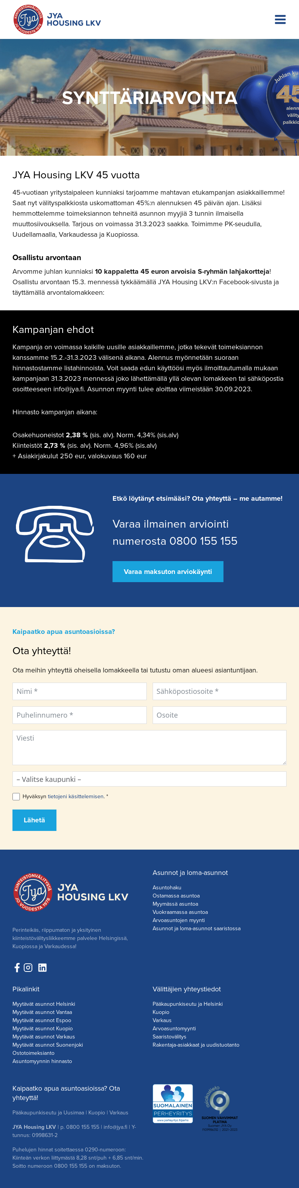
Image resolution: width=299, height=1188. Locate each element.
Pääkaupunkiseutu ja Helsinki (188, 1004)
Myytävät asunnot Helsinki (43, 1004)
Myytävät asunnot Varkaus (43, 1037)
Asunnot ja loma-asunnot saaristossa (197, 928)
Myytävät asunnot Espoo (41, 1020)
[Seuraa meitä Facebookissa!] (17, 967)
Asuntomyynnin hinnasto (42, 1061)
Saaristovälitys (169, 1037)
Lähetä (34, 820)
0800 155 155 (82, 1127)
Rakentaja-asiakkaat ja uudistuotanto (196, 1045)
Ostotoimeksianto (33, 1053)
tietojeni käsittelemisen (76, 796)
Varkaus (162, 1020)
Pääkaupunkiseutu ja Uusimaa (48, 1113)
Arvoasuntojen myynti (179, 920)
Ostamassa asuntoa (176, 896)
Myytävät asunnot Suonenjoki (47, 1045)
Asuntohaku (167, 888)
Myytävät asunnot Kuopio (42, 1028)
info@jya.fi (115, 1127)
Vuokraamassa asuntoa (180, 912)
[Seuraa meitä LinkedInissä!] (42, 967)
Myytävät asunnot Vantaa (42, 1012)
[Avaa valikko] (280, 19)
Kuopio (161, 1012)
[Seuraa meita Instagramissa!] (30, 967)
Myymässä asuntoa (175, 904)
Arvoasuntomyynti (174, 1028)
